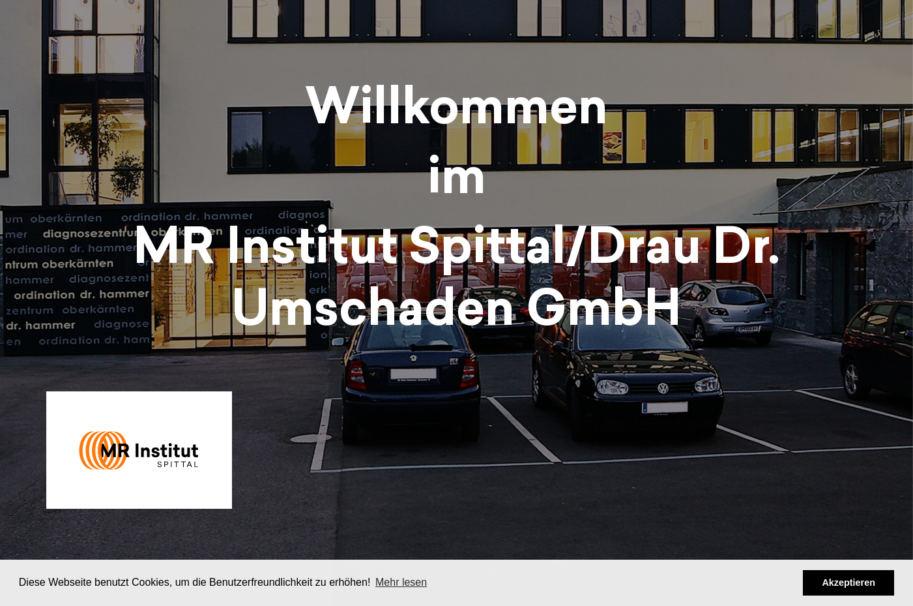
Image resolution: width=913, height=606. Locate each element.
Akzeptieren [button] (848, 582)
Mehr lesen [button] (401, 582)
